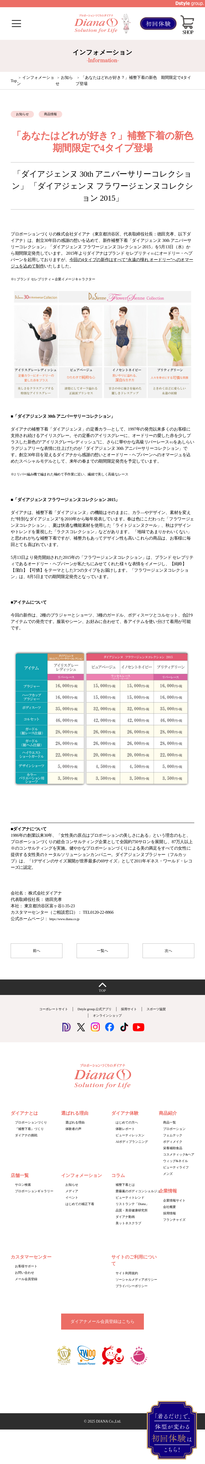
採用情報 (169, 1221)
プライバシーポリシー (132, 1293)
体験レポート (125, 1136)
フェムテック (172, 1143)
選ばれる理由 (75, 1130)
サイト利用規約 (127, 1281)
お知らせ (71, 1192)
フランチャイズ (174, 1227)
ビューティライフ (176, 1175)
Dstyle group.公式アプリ (111, 1016)
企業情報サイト (174, 1208)
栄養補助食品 (172, 1155)
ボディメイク (172, 1149)
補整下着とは (125, 1192)
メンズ (168, 1181)
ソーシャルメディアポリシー (136, 1287)
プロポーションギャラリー (34, 1198)
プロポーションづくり (31, 1130)
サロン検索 (23, 1192)
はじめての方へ (127, 1130)
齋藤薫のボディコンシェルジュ (138, 1198)
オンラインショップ (124, 1022)
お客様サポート (26, 1274)
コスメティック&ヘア (178, 1162)
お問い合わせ (24, 1280)
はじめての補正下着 (79, 1211)
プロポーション (174, 1136)
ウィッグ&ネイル (175, 1168)
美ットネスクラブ (128, 1231)
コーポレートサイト (60, 1016)
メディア (71, 1198)
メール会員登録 (26, 1286)
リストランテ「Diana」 (132, 1211)
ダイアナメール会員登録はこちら (102, 1329)
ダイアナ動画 (125, 1224)
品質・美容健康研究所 (132, 1218)
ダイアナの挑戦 (26, 1143)
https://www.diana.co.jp (68, 922)
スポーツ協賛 (83, 1022)
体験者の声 (73, 1136)
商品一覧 (169, 1130)
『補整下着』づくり (29, 1136)
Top (14, 81)
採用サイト (153, 1016)
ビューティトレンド (130, 1205)
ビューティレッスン (130, 1143)
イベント (71, 1205)
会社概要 (169, 1214)
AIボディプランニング (132, 1149)
